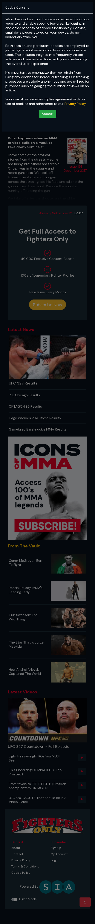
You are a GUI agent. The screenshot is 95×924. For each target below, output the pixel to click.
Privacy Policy (75, 103)
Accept (48, 113)
